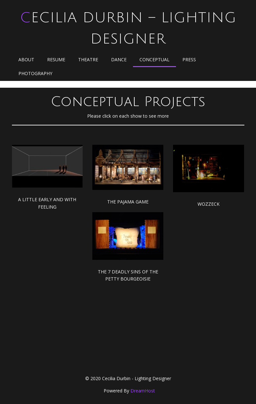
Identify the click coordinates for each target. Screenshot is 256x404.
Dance (119, 59)
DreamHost (142, 391)
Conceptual (154, 59)
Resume (56, 59)
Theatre (88, 59)
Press (189, 59)
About (26, 59)
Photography (35, 73)
